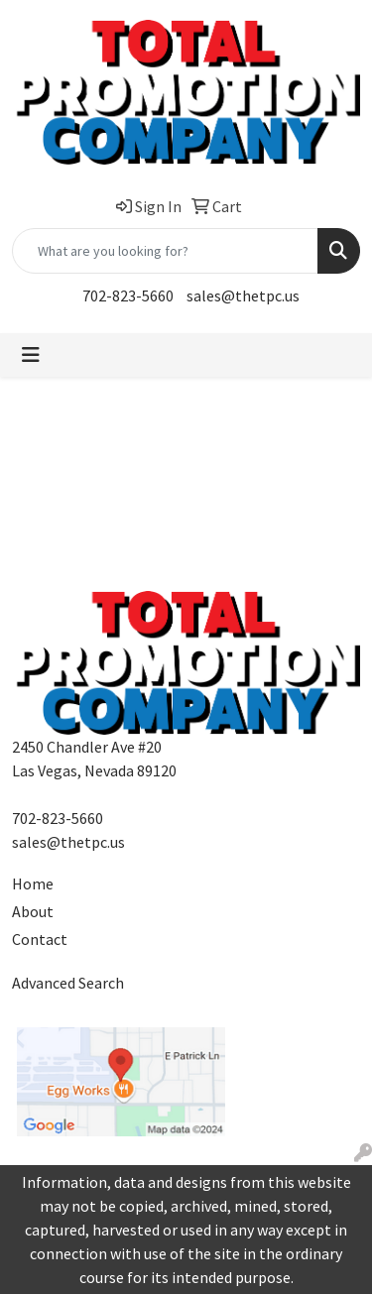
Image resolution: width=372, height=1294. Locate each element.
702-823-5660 (128, 295)
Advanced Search (68, 983)
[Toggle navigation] (31, 355)
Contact (39, 939)
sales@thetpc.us (243, 295)
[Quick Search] (165, 251)
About (33, 911)
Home (33, 883)
